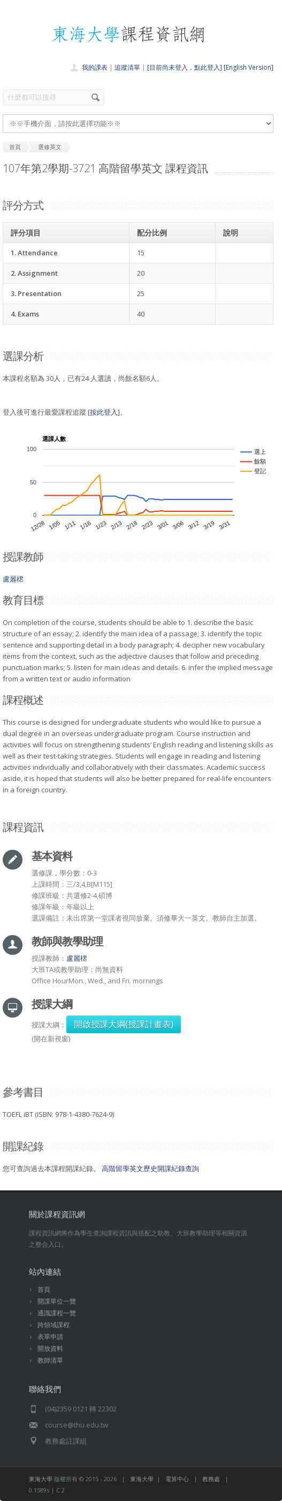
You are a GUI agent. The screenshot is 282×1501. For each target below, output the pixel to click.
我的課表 (95, 67)
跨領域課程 (53, 1324)
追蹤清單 (127, 67)
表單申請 (50, 1336)
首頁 (43, 1289)
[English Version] (248, 67)
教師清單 (50, 1360)
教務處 (211, 1479)
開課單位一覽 (56, 1301)
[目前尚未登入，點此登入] (184, 67)
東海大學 (40, 1479)
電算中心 (177, 1479)
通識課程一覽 (56, 1313)
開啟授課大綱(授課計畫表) (123, 1024)
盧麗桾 (13, 579)
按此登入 (104, 412)
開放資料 (50, 1348)
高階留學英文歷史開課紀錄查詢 (150, 1168)
